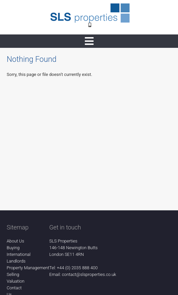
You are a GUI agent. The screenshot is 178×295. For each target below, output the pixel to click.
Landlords (16, 261)
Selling (13, 274)
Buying (13, 247)
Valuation (15, 281)
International (18, 254)
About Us (15, 240)
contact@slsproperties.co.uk (89, 274)
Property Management (28, 267)
